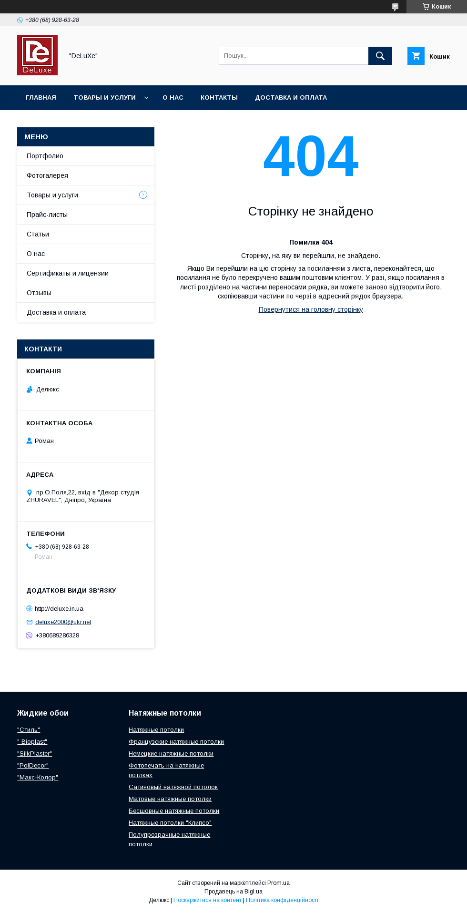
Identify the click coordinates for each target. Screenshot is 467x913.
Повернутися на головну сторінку (311, 309)
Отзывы (39, 293)
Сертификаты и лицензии (68, 273)
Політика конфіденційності (282, 900)
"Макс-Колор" (37, 777)
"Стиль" (28, 729)
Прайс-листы (47, 214)
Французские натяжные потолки (176, 741)
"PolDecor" (33, 765)
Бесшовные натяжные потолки (174, 810)
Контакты (219, 97)
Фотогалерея (47, 175)
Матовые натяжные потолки (170, 798)
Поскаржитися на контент (207, 900)
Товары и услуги (104, 97)
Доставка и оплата (291, 97)
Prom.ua (278, 883)
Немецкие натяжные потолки (171, 753)
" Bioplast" (32, 741)
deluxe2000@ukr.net (63, 622)
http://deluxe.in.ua (59, 608)
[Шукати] (380, 56)
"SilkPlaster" (34, 753)
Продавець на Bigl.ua (233, 891)
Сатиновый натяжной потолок (173, 786)
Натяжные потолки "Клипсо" (170, 822)
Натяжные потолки (156, 729)
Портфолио (45, 156)
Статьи (38, 234)
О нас (172, 97)
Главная (41, 97)
